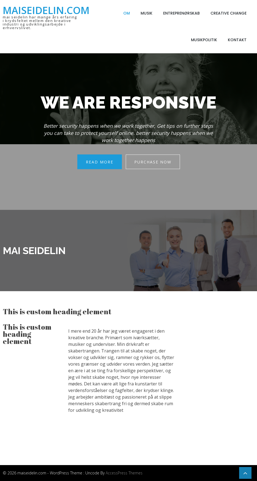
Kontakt (237, 40)
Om (126, 13)
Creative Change (228, 13)
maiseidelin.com (46, 10)
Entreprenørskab (181, 13)
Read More (99, 162)
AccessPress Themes (124, 473)
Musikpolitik (204, 40)
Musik (146, 13)
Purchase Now (152, 162)
